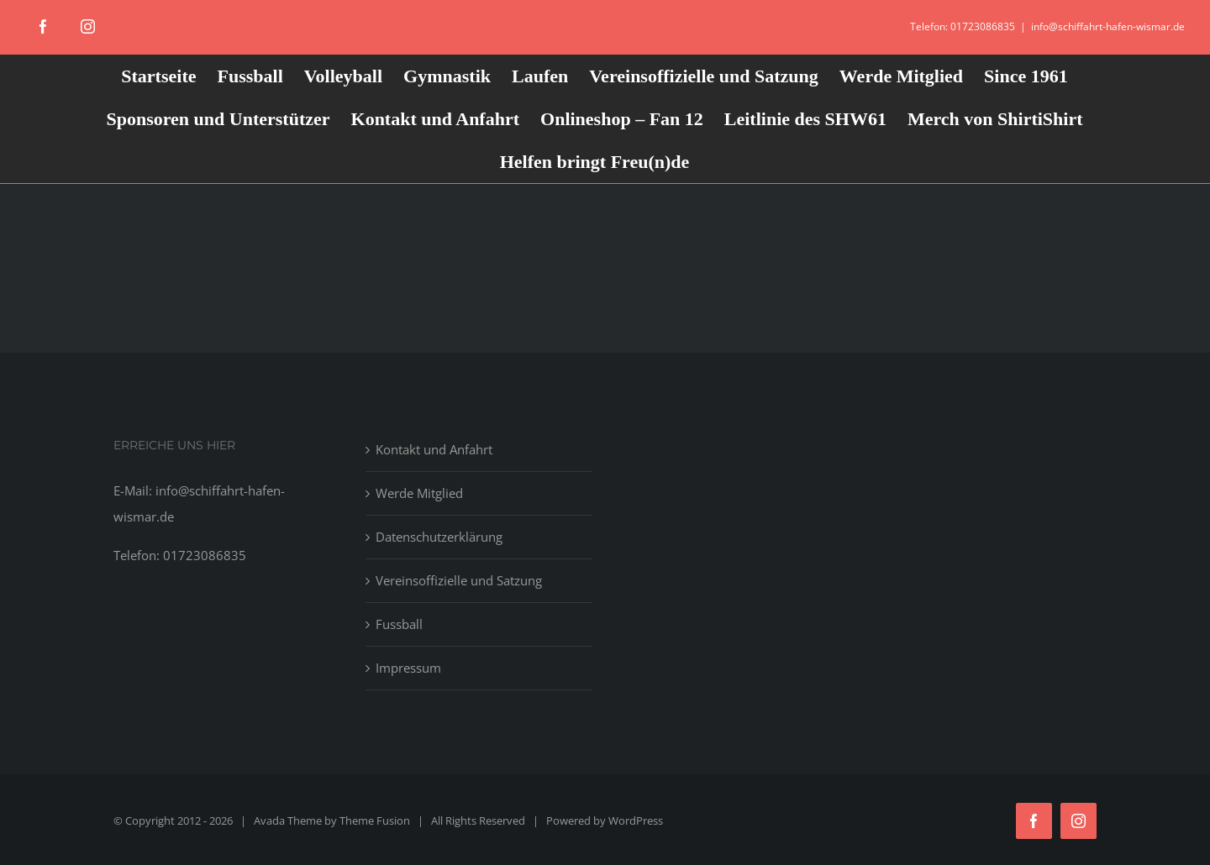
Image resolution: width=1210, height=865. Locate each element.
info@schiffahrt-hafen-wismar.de (1108, 26)
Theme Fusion (374, 820)
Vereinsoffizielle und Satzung (459, 580)
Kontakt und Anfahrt (434, 449)
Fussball (399, 624)
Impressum (408, 667)
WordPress (635, 820)
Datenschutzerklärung (439, 536)
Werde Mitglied (419, 493)
